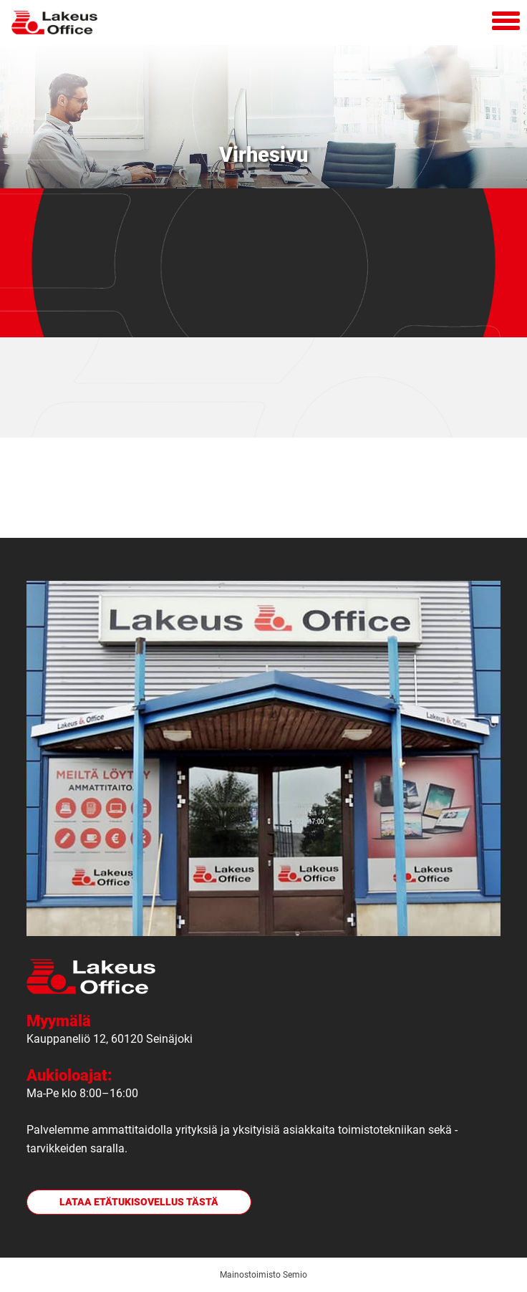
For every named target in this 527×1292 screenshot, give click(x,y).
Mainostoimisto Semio (263, 1275)
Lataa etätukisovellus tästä (138, 1202)
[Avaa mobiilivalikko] (506, 22)
